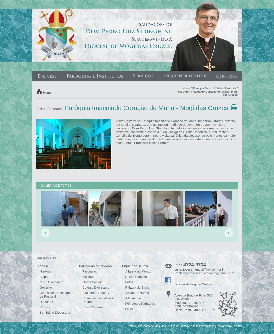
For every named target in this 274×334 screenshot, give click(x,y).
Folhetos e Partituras (140, 303)
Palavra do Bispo (137, 287)
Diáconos (46, 302)
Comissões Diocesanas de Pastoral (56, 294)
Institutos (88, 277)
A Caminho (133, 298)
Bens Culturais (92, 307)
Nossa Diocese (136, 277)
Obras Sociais (92, 282)
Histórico (46, 271)
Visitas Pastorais (226, 88)
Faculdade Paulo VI (96, 293)
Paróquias (89, 271)
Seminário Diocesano (55, 312)
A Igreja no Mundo (138, 271)
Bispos (44, 277)
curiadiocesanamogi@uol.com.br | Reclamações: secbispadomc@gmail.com (204, 271)
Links (129, 309)
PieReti (237, 326)
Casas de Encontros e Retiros (98, 300)
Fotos (129, 282)
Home (47, 92)
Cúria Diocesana (51, 282)
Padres (45, 307)
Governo (46, 287)
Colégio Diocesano (95, 287)
